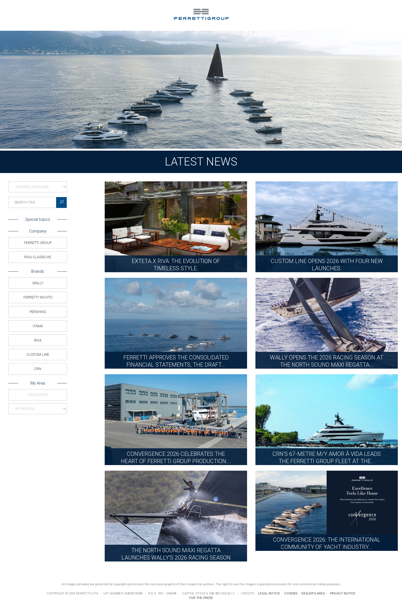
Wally (37, 283)
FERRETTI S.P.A (87, 593)
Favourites (38, 395)
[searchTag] (32, 202)
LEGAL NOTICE (269, 593)
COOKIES (290, 593)
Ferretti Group (38, 243)
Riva (38, 340)
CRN (37, 369)
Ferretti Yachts (37, 297)
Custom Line (38, 354)
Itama (38, 326)
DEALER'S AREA (313, 593)
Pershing (38, 312)
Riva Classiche (37, 257)
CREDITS (247, 593)
